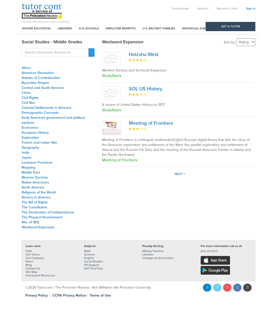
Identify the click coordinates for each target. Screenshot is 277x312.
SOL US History (145, 89)
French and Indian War (39, 142)
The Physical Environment (42, 217)
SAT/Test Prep (93, 268)
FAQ (29, 251)
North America (33, 187)
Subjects (203, 8)
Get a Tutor (230, 26)
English (89, 258)
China (26, 93)
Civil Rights (30, 98)
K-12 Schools (89, 28)
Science (89, 254)
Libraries (65, 28)
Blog (29, 265)
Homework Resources (40, 275)
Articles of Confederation (41, 78)
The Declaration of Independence (48, 212)
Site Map (31, 272)
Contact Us (33, 268)
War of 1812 (30, 222)
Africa (26, 68)
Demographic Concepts (40, 113)
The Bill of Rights (35, 202)
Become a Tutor (227, 8)
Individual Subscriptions (202, 28)
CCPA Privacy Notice (69, 295)
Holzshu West (143, 55)
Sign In (250, 8)
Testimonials (180, 8)
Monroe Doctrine (35, 177)
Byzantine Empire (35, 83)
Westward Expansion (38, 227)
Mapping (28, 167)
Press (29, 261)
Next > (180, 174)
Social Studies (93, 261)
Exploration (30, 137)
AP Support (91, 265)
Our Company (35, 258)
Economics (30, 127)
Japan (26, 157)
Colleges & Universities (158, 258)
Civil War (28, 103)
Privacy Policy (36, 295)
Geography (30, 147)
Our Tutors (33, 254)
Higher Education (36, 28)
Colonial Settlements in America (46, 108)
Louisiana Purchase (37, 162)
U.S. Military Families (158, 28)
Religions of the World (39, 192)
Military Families (153, 251)
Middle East (31, 172)
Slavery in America (36, 197)
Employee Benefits (121, 28)
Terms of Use (100, 295)
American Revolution (38, 73)
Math (87, 251)
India (25, 152)
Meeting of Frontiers (151, 123)
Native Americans (35, 182)
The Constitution (34, 207)
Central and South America (43, 88)
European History (35, 132)
